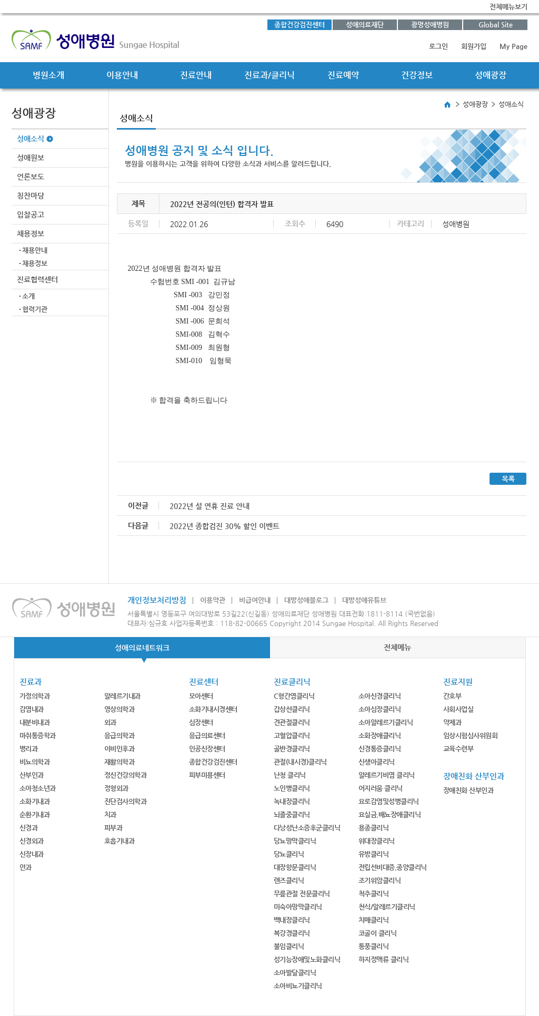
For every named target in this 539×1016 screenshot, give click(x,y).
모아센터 (201, 696)
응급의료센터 (207, 735)
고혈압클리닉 (292, 735)
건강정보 (417, 75)
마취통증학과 (37, 735)
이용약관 (212, 600)
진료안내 (196, 75)
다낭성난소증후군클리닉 (307, 828)
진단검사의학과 (125, 801)
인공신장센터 (207, 749)
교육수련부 (458, 749)
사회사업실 (458, 709)
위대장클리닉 (376, 841)
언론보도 (30, 176)
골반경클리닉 (292, 749)
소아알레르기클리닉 (385, 722)
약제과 (452, 722)
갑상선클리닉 (292, 709)
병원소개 (48, 75)
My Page (513, 46)
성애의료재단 (365, 24)
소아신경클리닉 (379, 696)
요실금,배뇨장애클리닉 (389, 814)
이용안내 (122, 75)
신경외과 (31, 841)
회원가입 (473, 46)
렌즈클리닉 (289, 880)
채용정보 (30, 233)
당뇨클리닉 (289, 854)
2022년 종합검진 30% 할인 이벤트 (224, 526)
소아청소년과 (37, 788)
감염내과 (31, 709)
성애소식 (30, 138)
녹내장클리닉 (292, 801)
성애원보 (30, 157)
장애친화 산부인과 (468, 790)
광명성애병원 (430, 24)
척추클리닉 (373, 893)
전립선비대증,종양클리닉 (392, 867)
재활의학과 (119, 762)
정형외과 (116, 788)
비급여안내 (255, 600)
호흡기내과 (119, 841)
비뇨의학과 (34, 762)
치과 (110, 814)
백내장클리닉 (292, 920)
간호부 (452, 696)
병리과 (28, 749)
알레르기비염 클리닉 (386, 775)
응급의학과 (119, 735)
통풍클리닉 (373, 946)
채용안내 (34, 250)
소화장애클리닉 (379, 735)
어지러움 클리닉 (380, 788)
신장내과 (31, 854)
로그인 (438, 46)
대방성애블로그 (306, 600)
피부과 (113, 828)
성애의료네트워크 (142, 647)
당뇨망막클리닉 (295, 841)
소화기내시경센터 (213, 709)
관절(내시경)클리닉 (300, 762)
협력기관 (34, 309)
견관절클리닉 (292, 722)
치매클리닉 (373, 920)
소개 (28, 296)
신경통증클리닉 (379, 749)
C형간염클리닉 (294, 696)
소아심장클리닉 (379, 709)
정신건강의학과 (125, 775)
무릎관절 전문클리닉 (302, 893)
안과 (25, 867)
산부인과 (31, 775)
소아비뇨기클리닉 (298, 986)
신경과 (28, 828)
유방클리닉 (373, 854)
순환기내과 (34, 814)
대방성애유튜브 (364, 600)
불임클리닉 (289, 946)
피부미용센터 (207, 775)
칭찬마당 (30, 195)
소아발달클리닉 (295, 972)
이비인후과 (119, 749)
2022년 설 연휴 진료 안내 (209, 506)
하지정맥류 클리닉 (383, 959)
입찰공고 (30, 214)
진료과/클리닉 (269, 75)
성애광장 (490, 75)
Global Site (495, 24)
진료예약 (343, 75)
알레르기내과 (122, 696)
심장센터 (201, 722)
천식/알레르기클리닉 (386, 907)
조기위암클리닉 (379, 880)
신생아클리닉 (376, 762)
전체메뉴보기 (508, 7)
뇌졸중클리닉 (292, 814)
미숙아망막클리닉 (298, 907)
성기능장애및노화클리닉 (307, 959)
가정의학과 (34, 696)
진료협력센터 (37, 279)
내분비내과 (34, 722)
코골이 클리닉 (377, 933)
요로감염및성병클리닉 (388, 801)
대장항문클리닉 (295, 867)
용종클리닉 (373, 828)
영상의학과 (119, 709)
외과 (110, 722)
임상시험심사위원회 (470, 735)
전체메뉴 (397, 647)
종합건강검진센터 (299, 24)
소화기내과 (34, 801)
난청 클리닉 (290, 775)
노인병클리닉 (292, 788)
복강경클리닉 (292, 933)
